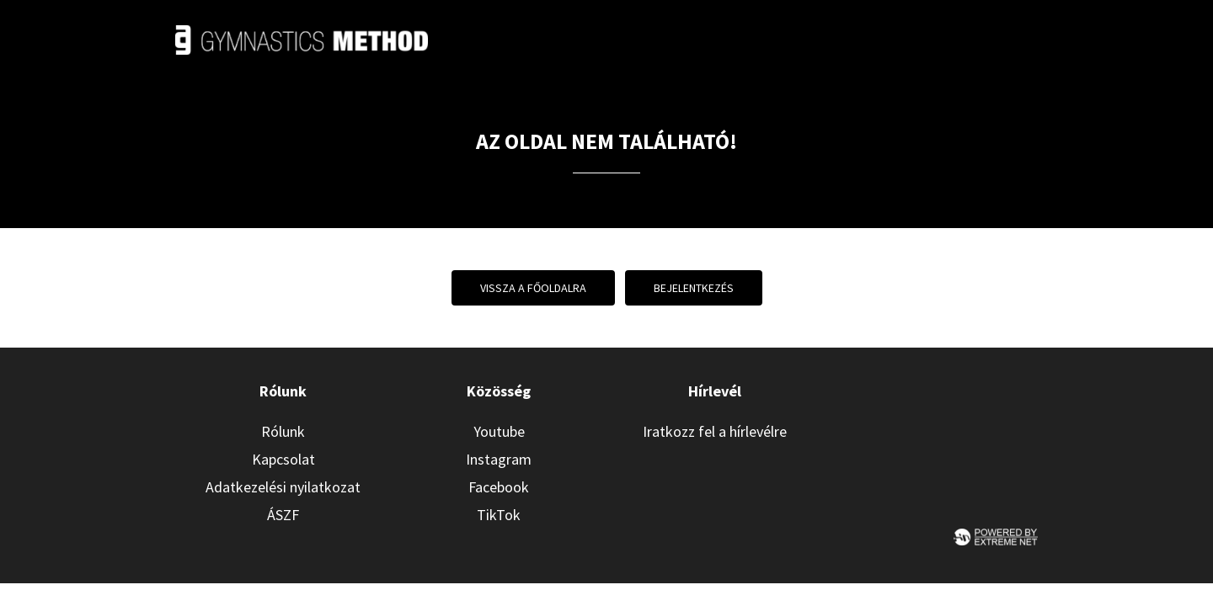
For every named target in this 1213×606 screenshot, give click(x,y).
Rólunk (283, 431)
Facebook (498, 487)
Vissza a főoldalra (533, 287)
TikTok (499, 514)
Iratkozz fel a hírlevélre (715, 431)
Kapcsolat (283, 459)
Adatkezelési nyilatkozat (283, 487)
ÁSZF (283, 514)
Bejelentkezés (694, 287)
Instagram (499, 459)
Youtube (499, 431)
